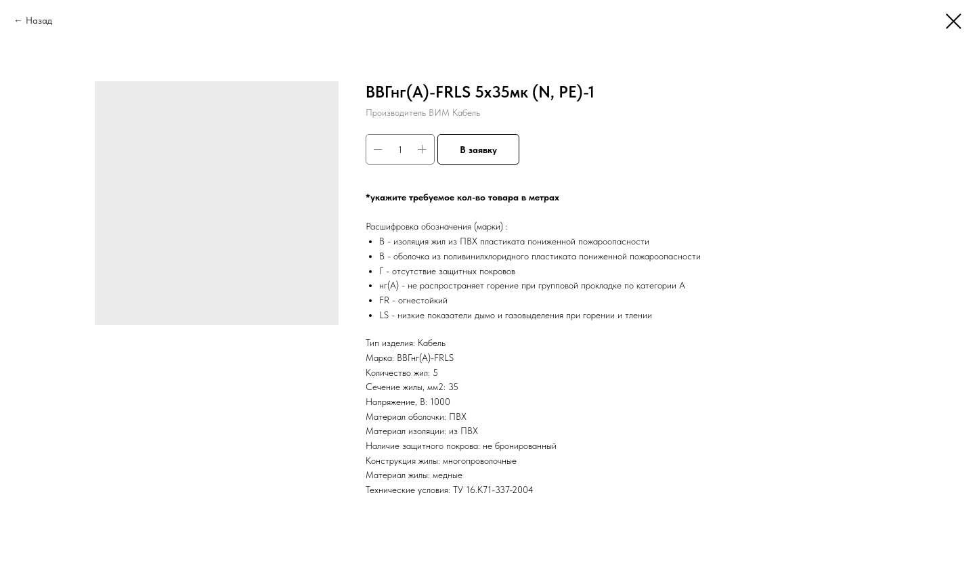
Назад (39, 20)
